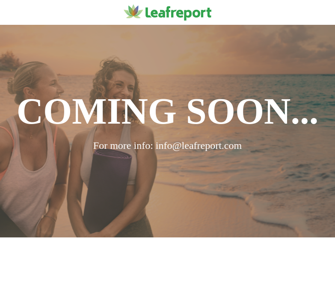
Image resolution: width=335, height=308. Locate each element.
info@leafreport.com (199, 145)
